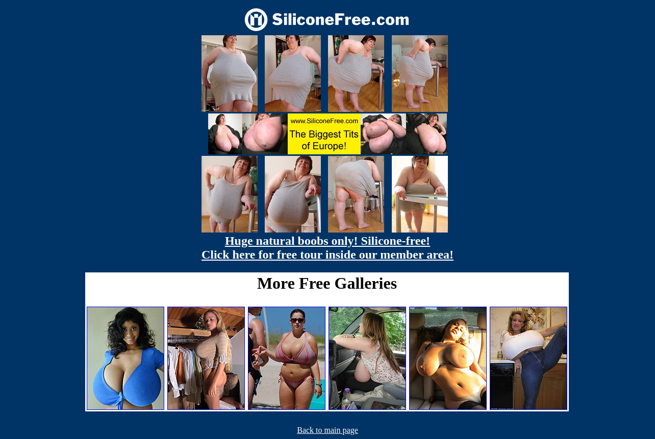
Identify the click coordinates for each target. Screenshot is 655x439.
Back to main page (327, 430)
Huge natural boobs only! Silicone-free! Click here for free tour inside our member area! (327, 247)
